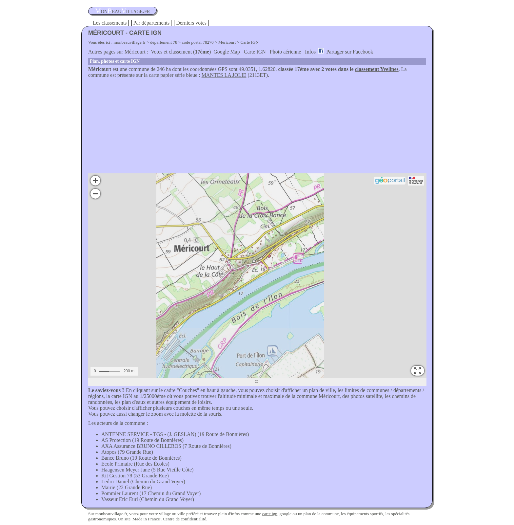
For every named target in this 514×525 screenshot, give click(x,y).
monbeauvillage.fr (130, 42)
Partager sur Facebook (349, 52)
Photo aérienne (285, 52)
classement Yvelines (377, 69)
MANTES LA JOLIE (224, 75)
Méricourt (227, 42)
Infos (310, 52)
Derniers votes (191, 23)
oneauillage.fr (122, 10)
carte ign (269, 513)
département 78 (163, 42)
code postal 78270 (198, 42)
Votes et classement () (181, 52)
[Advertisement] (257, 127)
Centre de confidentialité (184, 518)
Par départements (151, 23)
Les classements (110, 23)
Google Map (226, 52)
